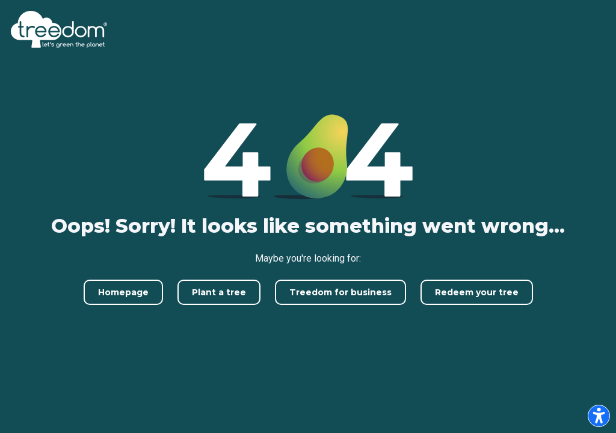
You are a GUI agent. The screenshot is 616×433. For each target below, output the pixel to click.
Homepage (123, 292)
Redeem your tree (477, 292)
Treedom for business (340, 292)
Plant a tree (219, 292)
